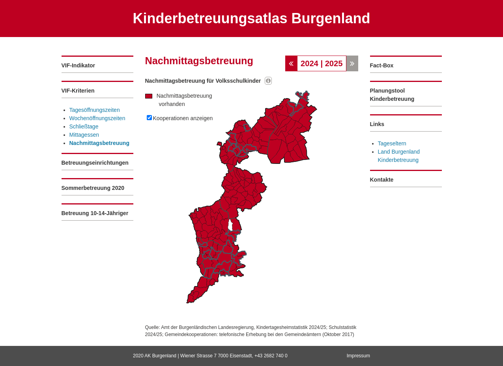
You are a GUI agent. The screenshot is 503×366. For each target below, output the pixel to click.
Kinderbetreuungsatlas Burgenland (251, 18)
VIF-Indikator (78, 65)
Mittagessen (84, 135)
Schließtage (84, 126)
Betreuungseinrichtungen (95, 163)
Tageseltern (392, 143)
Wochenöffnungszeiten (97, 118)
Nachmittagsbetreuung (99, 143)
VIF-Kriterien (78, 90)
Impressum (358, 356)
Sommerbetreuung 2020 (93, 188)
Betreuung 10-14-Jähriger (95, 213)
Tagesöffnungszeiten (94, 110)
